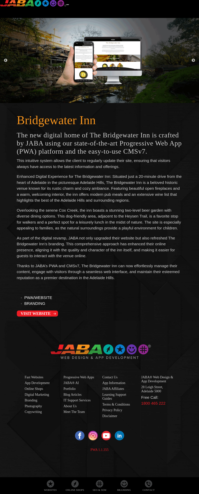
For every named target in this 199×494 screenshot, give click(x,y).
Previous (6, 60)
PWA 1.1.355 (99, 450)
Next (193, 60)
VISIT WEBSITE (36, 313)
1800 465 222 (153, 403)
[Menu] (67, 4)
